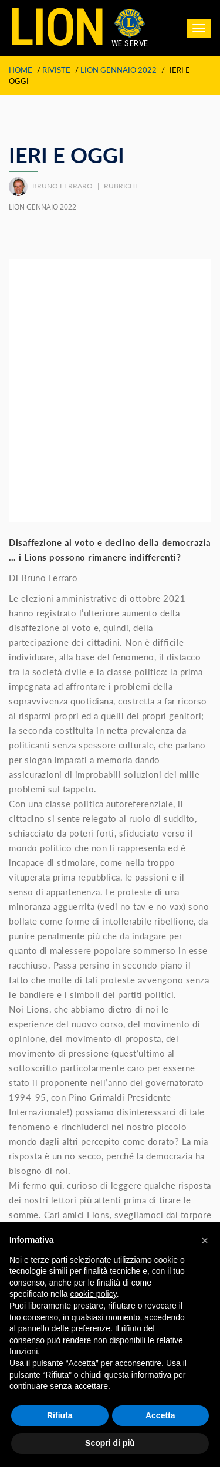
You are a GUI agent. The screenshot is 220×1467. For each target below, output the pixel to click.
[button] (204, 1240)
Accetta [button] (160, 1415)
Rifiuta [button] (60, 1415)
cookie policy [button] (93, 1294)
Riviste (56, 70)
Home (20, 70)
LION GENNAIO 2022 (118, 70)
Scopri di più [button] (110, 1443)
